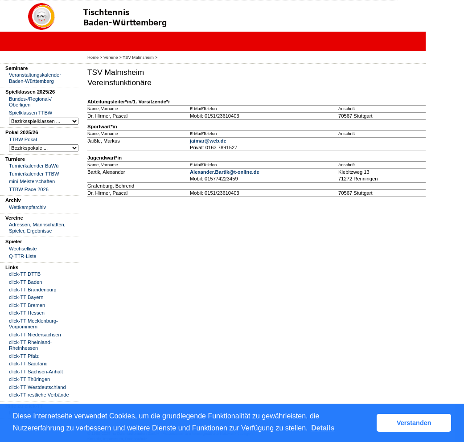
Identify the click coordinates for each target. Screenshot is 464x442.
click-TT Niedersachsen (35, 334)
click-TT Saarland (28, 363)
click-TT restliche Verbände (39, 394)
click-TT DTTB (25, 274)
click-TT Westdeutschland (37, 387)
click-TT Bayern (26, 297)
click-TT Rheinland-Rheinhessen (30, 345)
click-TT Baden (25, 282)
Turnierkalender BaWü (34, 165)
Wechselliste (23, 248)
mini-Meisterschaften (32, 181)
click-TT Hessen (27, 312)
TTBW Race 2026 (29, 189)
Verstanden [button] (414, 422)
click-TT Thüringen (29, 379)
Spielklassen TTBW (30, 112)
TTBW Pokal (23, 139)
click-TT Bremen (27, 305)
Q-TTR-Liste (23, 256)
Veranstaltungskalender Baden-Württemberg (35, 77)
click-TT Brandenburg (33, 289)
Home (93, 57)
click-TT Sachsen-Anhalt (36, 371)
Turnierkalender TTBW (34, 173)
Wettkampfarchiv (27, 207)
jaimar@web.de (208, 140)
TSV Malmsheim (138, 57)
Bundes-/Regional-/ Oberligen (30, 101)
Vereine (110, 57)
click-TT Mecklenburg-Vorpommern (33, 323)
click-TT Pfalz (24, 356)
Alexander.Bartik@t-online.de (224, 172)
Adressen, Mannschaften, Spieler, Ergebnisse (37, 227)
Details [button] (322, 428)
